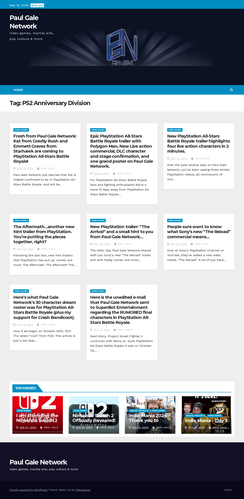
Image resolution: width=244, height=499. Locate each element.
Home (18, 90)
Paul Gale (46, 168)
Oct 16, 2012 (25, 324)
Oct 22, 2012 (179, 158)
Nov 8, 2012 (101, 173)
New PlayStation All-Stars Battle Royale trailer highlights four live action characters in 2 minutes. (198, 144)
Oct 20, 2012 (102, 244)
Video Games (21, 130)
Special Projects (139, 411)
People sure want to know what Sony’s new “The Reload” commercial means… (198, 231)
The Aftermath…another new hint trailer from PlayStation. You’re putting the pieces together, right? (44, 234)
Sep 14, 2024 (140, 427)
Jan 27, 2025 (28, 427)
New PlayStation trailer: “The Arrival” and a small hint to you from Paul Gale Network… (121, 231)
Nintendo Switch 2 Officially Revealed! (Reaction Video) (93, 420)
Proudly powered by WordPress (29, 490)
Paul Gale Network (38, 462)
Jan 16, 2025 (84, 427)
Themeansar (82, 490)
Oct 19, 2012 (179, 244)
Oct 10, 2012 (102, 329)
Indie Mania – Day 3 (206, 420)
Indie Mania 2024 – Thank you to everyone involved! (150, 420)
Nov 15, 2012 (25, 168)
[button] (231, 90)
